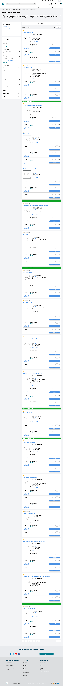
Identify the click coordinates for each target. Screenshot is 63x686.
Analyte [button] (11, 70)
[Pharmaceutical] (6, 664)
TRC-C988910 (39, 236)
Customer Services (43, 662)
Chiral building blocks (7, 28)
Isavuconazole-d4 (28, 272)
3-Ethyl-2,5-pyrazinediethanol (32, 374)
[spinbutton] (57, 45)
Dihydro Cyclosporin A (30, 477)
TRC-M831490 (39, 515)
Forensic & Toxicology (10, 668)
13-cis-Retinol (27, 413)
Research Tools (8, 9)
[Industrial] (6, 669)
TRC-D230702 (39, 578)
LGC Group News (26, 664)
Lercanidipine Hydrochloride (32, 339)
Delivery (41, 668)
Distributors (42, 666)
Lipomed (24, 676)
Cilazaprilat (26, 134)
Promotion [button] (11, 43)
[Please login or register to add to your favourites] (52, 45)
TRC (35, 37)
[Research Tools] (6, 662)
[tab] (11, 43)
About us (3, 0)
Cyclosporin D (27, 234)
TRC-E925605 (39, 375)
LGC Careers (25, 665)
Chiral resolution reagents (8, 34)
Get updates (46, 654)
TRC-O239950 (39, 444)
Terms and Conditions (30, 683)
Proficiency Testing (10, 670)
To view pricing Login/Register (26, 48)
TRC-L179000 (39, 340)
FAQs (41, 665)
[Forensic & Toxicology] (6, 668)
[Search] (34, 3)
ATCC (24, 669)
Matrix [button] (11, 96)
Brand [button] (11, 77)
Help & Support (14, 0)
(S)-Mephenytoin (28, 32)
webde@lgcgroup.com (53, 0)
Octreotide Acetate (29, 442)
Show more (11, 60)
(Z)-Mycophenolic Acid (30, 513)
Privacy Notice (38, 683)
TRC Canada (25, 675)
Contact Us (42, 664)
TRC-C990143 (39, 304)
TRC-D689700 (39, 170)
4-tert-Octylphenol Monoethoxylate (34, 542)
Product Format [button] (11, 82)
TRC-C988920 (39, 69)
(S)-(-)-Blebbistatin (29, 608)
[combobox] (21, 4)
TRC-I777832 (39, 274)
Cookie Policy (44, 683)
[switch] (6, 49)
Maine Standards (26, 666)
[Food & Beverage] (6, 665)
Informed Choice (26, 672)
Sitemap (41, 669)
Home (3, 9)
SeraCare (24, 668)
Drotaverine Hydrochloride (31, 169)
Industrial (8, 669)
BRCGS (24, 671)
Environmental (9, 666)
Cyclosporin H (27, 67)
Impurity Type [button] (11, 93)
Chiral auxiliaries (6, 26)
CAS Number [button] (11, 74)
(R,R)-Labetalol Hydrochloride (32, 105)
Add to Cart (54, 48)
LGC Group (25, 662)
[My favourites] (56, 4)
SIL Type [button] (11, 90)
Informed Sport (25, 674)
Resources (10, 0)
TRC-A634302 (39, 207)
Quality (6, 0)
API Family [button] (11, 62)
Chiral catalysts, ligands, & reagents (8, 31)
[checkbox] (3, 51)
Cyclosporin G (27, 302)
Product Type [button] (11, 46)
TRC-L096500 (39, 107)
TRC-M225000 (39, 34)
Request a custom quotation (45, 671)
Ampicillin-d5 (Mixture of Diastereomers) (36, 205)
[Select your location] (59, 1)
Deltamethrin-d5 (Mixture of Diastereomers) (37, 576)
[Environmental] (6, 666)
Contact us (19, 0)
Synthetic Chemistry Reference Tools (20, 9)
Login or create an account (28, 23)
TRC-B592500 (39, 610)
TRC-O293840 (39, 543)
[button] (59, 45)
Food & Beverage (10, 665)
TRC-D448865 (39, 479)
